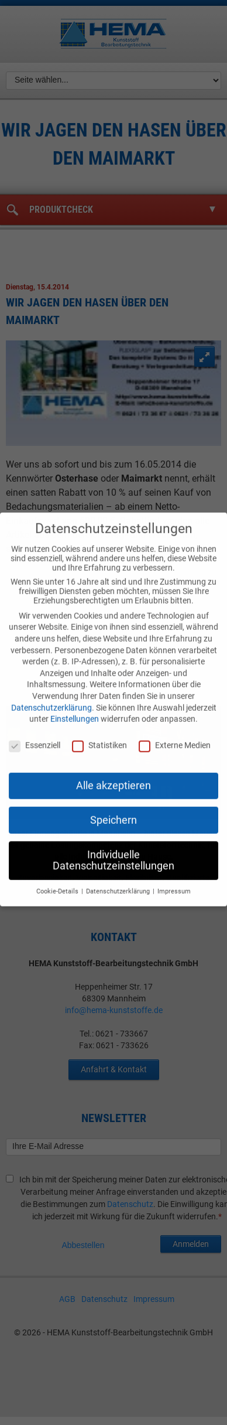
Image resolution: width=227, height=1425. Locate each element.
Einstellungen (74, 710)
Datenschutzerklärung (51, 699)
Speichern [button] (113, 811)
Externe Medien (175, 737)
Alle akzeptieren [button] (113, 777)
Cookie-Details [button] (58, 883)
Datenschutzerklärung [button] (119, 883)
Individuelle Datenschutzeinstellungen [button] (113, 852)
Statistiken (99, 737)
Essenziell (34, 737)
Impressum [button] (174, 883)
